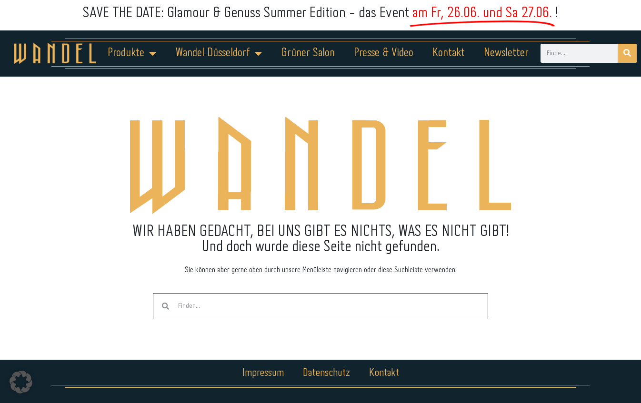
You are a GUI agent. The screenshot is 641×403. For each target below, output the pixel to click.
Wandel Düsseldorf (218, 53)
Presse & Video (383, 53)
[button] (21, 382)
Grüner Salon (308, 53)
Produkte (132, 53)
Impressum (263, 373)
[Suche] (627, 53)
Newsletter (506, 53)
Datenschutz (326, 373)
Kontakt (448, 53)
